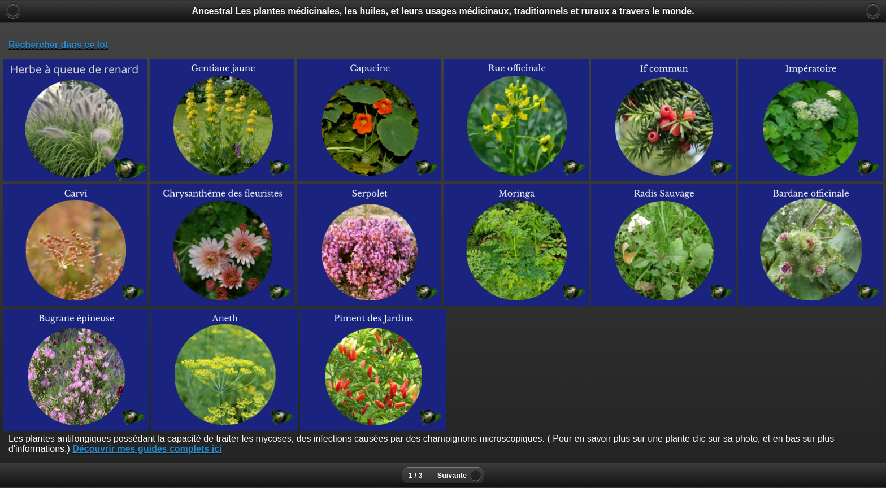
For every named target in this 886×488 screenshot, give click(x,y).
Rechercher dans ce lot (58, 45)
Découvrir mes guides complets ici (147, 449)
